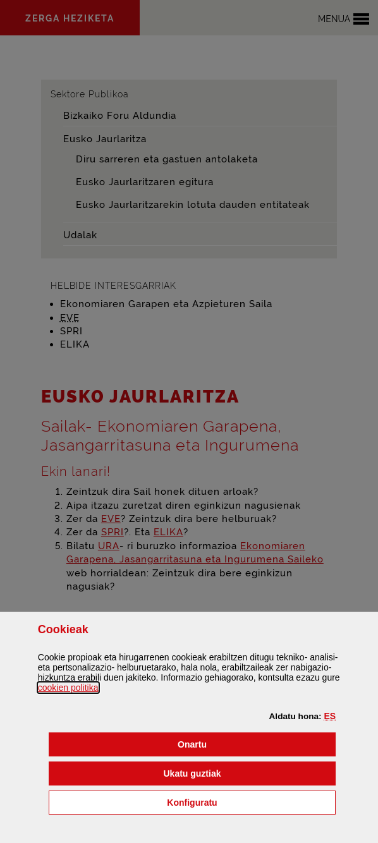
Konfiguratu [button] (251, 802)
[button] (330, 716)
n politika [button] (68, 687)
